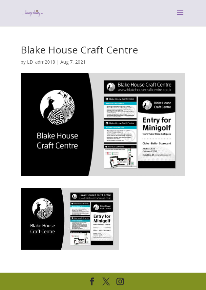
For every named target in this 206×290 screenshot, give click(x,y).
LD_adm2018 (41, 62)
